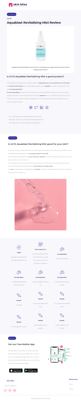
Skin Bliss (10, 381)
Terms (71, 384)
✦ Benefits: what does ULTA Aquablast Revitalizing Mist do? (26, 119)
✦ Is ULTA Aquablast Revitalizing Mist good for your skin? (25, 116)
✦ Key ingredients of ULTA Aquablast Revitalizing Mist (24, 123)
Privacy (71, 389)
